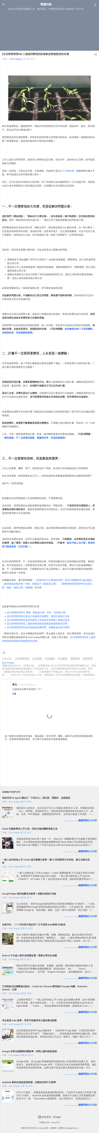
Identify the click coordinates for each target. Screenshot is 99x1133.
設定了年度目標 (66, 170)
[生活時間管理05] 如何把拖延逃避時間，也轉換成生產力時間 (38, 627)
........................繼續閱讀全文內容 (80, 820)
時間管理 (87, 658)
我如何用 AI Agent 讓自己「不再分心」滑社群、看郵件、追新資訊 (36, 797)
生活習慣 (37, 658)
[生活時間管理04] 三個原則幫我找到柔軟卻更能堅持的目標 (37, 623)
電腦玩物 (46, 4)
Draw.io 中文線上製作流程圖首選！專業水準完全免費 (29, 955)
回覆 (14, 694)
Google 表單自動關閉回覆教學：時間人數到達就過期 (29, 1051)
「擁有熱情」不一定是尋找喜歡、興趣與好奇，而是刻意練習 (33, 437)
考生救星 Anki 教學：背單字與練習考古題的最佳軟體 (29, 1020)
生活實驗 (50, 658)
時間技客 (75, 658)
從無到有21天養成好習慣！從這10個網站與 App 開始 (64, 580)
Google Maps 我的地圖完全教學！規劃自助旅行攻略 (29, 893)
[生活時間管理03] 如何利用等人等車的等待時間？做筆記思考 (38, 620)
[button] (95, 55)
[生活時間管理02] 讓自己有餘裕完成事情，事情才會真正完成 (38, 616)
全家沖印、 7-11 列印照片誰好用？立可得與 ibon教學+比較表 (33, 924)
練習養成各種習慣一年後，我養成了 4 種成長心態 (29, 583)
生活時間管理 (22, 658)
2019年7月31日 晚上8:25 (27, 685)
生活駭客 (62, 658)
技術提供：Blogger (49, 1117)
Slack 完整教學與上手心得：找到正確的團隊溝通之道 (29, 828)
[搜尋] (95, 5)
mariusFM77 (55, 1122)
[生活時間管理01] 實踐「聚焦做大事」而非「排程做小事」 (37, 612)
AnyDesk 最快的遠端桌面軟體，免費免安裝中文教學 (29, 1082)
